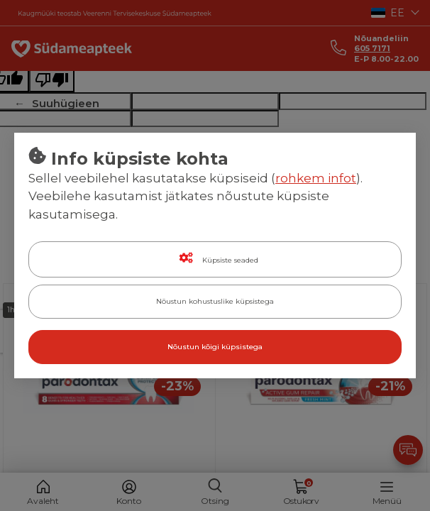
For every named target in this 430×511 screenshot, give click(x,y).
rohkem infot (315, 178)
